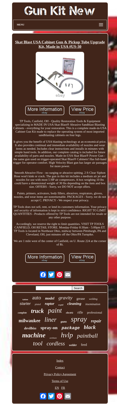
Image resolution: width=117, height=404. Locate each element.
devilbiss (30, 328)
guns (64, 321)
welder (73, 345)
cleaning (74, 303)
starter (25, 303)
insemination (92, 304)
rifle (80, 312)
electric (69, 312)
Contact (60, 367)
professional (94, 312)
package (71, 328)
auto (36, 297)
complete (22, 312)
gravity (65, 297)
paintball (87, 335)
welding (93, 298)
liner (51, 319)
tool (37, 343)
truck (37, 311)
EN (57, 387)
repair (96, 321)
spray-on (48, 327)
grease (81, 298)
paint (55, 310)
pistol (38, 304)
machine (34, 335)
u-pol (60, 304)
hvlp (67, 335)
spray (79, 319)
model (49, 298)
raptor (49, 304)
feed (84, 345)
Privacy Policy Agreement (60, 374)
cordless (56, 343)
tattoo (25, 299)
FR (63, 387)
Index (59, 360)
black (90, 327)
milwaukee (29, 320)
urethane (53, 338)
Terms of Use (60, 381)
